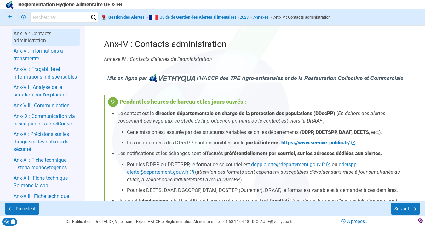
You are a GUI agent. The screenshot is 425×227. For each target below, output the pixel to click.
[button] (23, 17)
